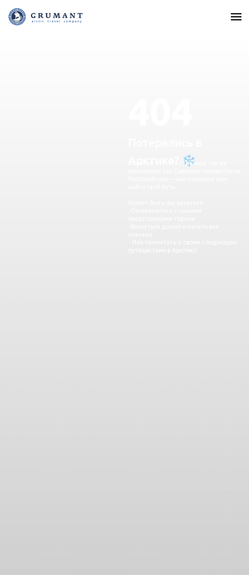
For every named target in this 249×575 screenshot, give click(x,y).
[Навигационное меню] (236, 17)
